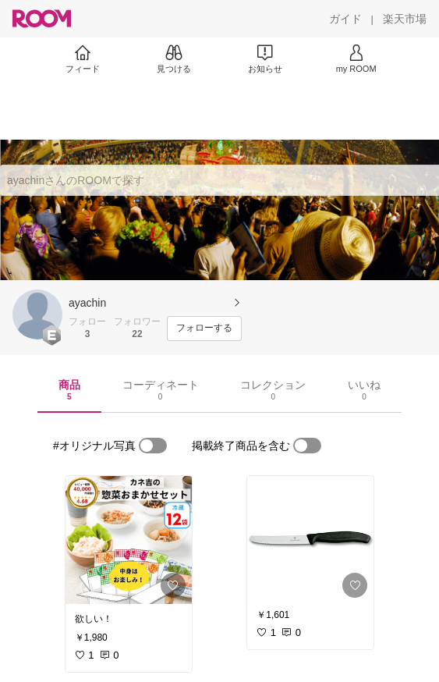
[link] (128, 540)
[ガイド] (345, 19)
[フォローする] (204, 328)
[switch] (153, 445)
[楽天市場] (405, 19)
